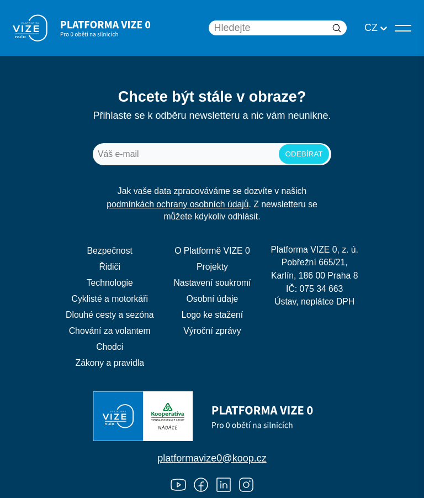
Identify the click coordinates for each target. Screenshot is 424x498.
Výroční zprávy (212, 331)
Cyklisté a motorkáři (110, 298)
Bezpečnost (109, 250)
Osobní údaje (213, 298)
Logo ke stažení (212, 314)
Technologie (110, 282)
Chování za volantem (110, 331)
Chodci (109, 347)
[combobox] (365, 27)
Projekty (212, 266)
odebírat (303, 154)
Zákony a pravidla (110, 363)
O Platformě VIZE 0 (212, 250)
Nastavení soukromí (212, 282)
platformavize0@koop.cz (211, 458)
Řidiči (109, 266)
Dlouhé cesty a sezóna (109, 314)
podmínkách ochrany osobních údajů (177, 204)
